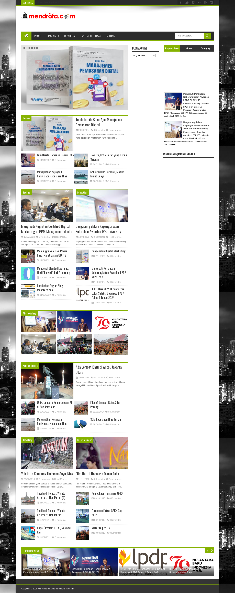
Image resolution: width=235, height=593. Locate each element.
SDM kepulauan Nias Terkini (105, 419)
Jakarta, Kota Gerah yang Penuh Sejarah (108, 157)
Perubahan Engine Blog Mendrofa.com (50, 287)
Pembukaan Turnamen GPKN (107, 493)
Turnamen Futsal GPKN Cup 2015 (107, 512)
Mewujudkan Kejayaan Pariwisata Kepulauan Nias (52, 174)
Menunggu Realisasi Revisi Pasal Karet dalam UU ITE (52, 253)
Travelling (27, 440)
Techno (26, 192)
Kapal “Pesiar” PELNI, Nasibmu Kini (54, 530)
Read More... (115, 130)
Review (26, 118)
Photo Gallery (29, 313)
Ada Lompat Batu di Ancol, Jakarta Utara (99, 369)
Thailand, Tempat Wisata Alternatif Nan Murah (51, 512)
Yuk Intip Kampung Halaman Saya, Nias (47, 473)
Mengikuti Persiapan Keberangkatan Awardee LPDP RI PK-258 (109, 272)
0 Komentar (99, 130)
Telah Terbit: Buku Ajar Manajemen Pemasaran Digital (99, 122)
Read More (109, 95)
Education (82, 192)
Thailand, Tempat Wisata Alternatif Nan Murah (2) (51, 495)
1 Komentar (114, 181)
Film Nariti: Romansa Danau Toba (55, 155)
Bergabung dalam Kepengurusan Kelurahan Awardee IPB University (95, 64)
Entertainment (84, 440)
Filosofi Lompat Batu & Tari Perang (105, 404)
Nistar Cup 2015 (101, 528)
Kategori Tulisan (91, 36)
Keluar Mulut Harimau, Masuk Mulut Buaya (107, 174)
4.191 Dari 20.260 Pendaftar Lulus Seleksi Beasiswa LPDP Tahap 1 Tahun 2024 (108, 293)
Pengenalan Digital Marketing (109, 251)
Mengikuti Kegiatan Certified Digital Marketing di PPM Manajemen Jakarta (46, 228)
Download (70, 36)
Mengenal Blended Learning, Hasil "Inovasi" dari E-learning (53, 270)
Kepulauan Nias (30, 365)
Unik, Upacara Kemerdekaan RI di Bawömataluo (54, 404)
